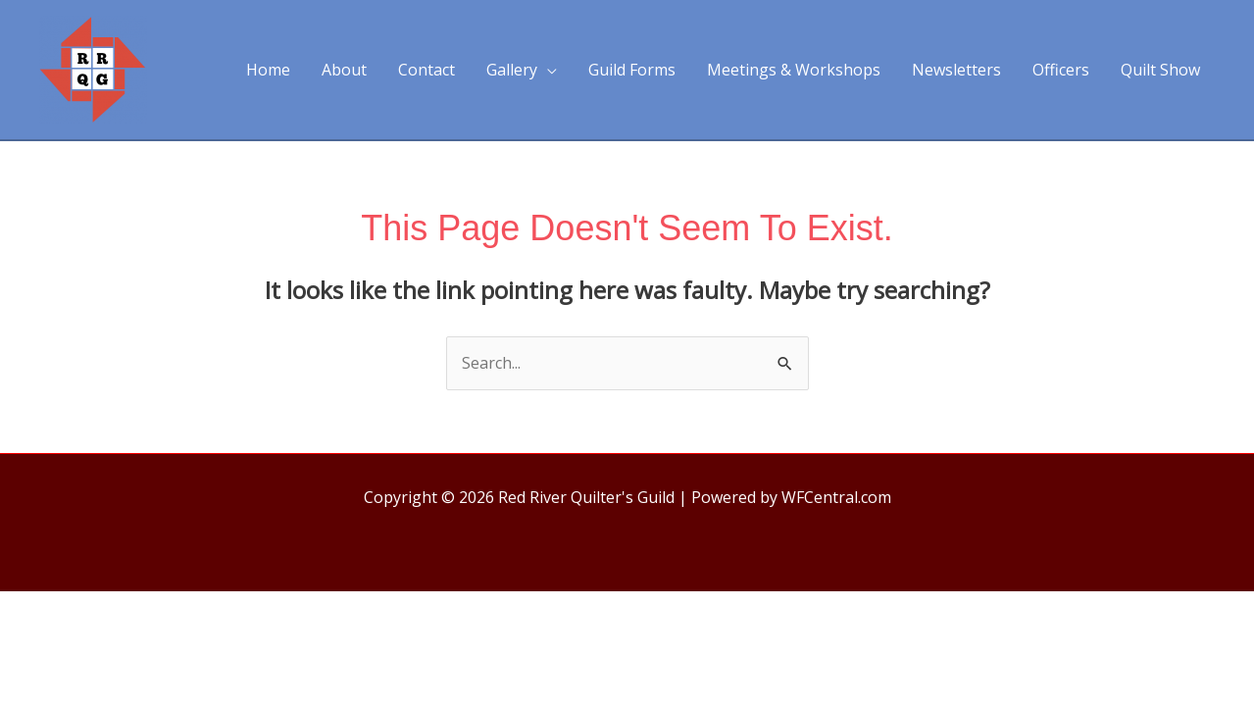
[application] (547, 69)
